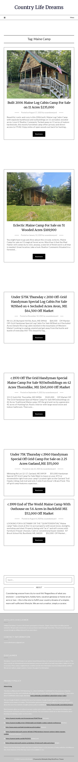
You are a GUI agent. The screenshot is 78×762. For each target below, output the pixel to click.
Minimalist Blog (46, 759)
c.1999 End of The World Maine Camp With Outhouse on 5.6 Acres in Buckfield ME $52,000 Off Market (39, 508)
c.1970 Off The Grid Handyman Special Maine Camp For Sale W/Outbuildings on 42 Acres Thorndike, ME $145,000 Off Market (39, 382)
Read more (39, 134)
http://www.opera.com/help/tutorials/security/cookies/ (23, 727)
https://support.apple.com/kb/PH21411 (18, 738)
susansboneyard (50, 112)
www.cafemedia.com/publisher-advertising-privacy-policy (48, 695)
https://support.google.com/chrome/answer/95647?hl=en (24, 718)
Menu (72, 17)
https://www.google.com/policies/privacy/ (60, 705)
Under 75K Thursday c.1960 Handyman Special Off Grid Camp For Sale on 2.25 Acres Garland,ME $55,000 (39, 459)
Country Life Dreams (39, 7)
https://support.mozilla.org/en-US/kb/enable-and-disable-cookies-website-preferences (33, 723)
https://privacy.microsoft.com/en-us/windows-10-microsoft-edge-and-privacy (30, 743)
